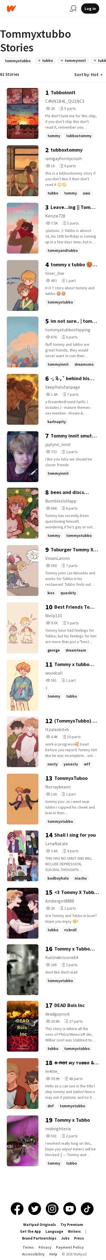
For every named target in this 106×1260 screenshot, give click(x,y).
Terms (28, 1247)
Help (53, 1254)
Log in (90, 8)
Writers (74, 1231)
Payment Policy (70, 1247)
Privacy (44, 1247)
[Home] (36, 8)
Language (54, 1231)
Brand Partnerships (39, 1238)
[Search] (73, 8)
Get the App (30, 1231)
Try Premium (71, 1224)
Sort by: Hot (88, 74)
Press (79, 1238)
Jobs (65, 1238)
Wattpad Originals (39, 1224)
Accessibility (33, 1254)
